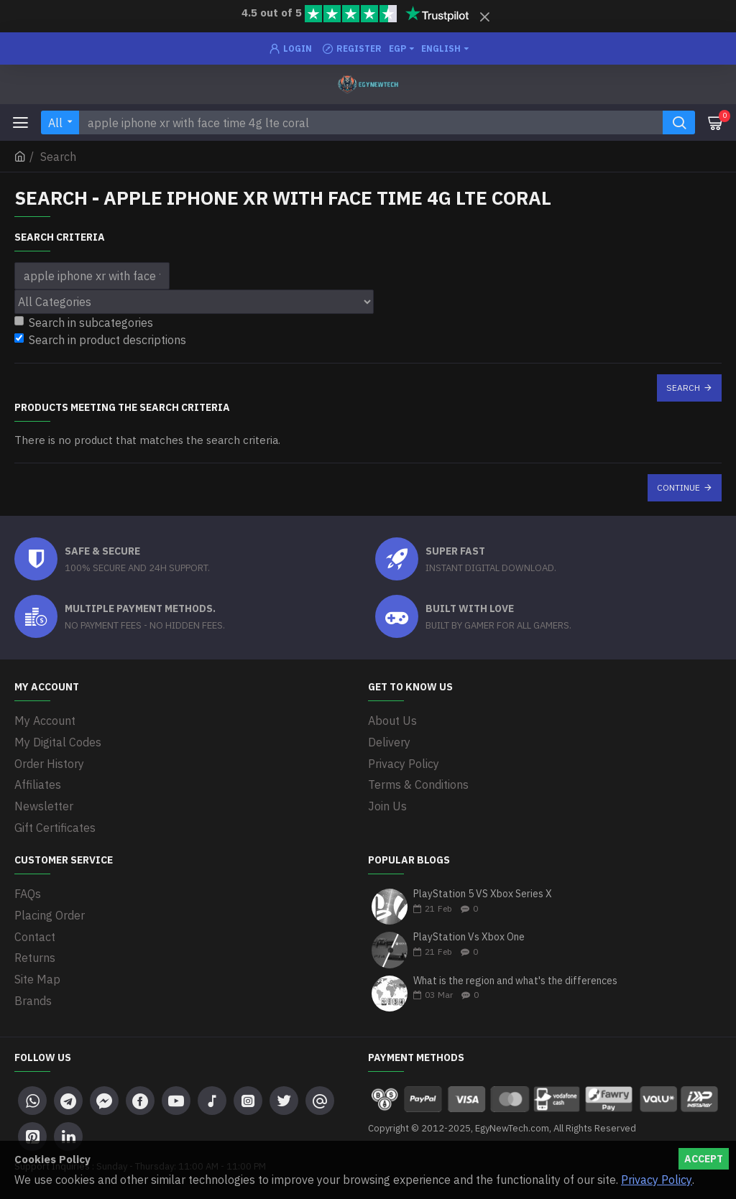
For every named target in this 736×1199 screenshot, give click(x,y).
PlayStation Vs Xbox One (469, 934)
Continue (678, 487)
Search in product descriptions (100, 340)
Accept (703, 1158)
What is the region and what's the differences (515, 978)
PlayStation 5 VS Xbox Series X (482, 891)
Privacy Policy (656, 1179)
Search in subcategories (83, 322)
